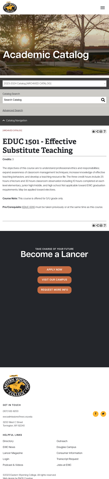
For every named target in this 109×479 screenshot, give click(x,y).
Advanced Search (13, 110)
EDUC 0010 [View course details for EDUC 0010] (28, 207)
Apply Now (54, 269)
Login (6, 459)
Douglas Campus (66, 447)
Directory (8, 441)
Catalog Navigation (16, 120)
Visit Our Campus (54, 280)
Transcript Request (67, 459)
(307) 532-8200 (10, 411)
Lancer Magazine (13, 453)
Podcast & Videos (13, 465)
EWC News (9, 447)
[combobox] (54, 83)
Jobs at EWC (64, 465)
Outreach (62, 441)
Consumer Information (69, 453)
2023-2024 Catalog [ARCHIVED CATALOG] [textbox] (27, 83)
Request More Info (54, 290)
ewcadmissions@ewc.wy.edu (17, 417)
